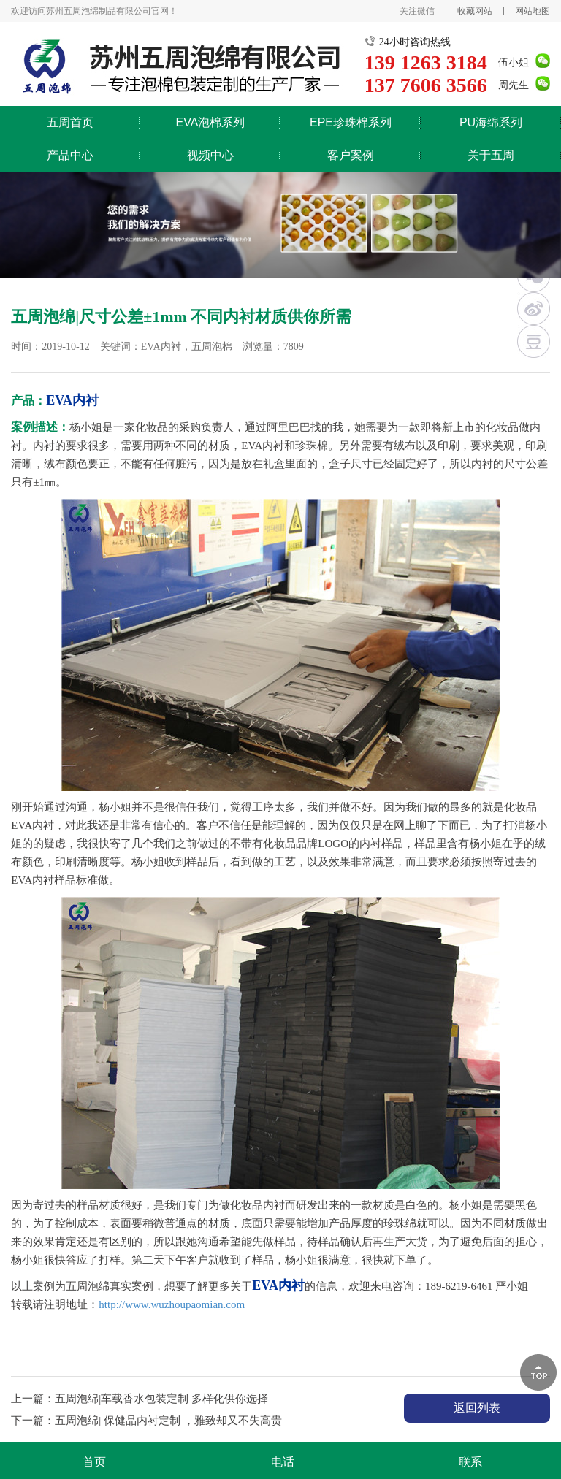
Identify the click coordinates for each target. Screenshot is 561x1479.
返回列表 (477, 1408)
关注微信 (417, 11)
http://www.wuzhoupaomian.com (172, 1304)
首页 (94, 1462)
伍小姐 (513, 62)
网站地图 (532, 11)
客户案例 (350, 155)
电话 (282, 1462)
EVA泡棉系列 (210, 122)
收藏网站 (474, 11)
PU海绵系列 (490, 122)
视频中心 (210, 155)
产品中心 (70, 155)
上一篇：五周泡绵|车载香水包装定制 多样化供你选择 (139, 1399)
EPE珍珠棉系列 (351, 122)
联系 (470, 1462)
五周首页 (70, 122)
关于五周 (491, 155)
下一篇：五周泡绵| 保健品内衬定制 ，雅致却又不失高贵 (146, 1420)
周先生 (513, 85)
